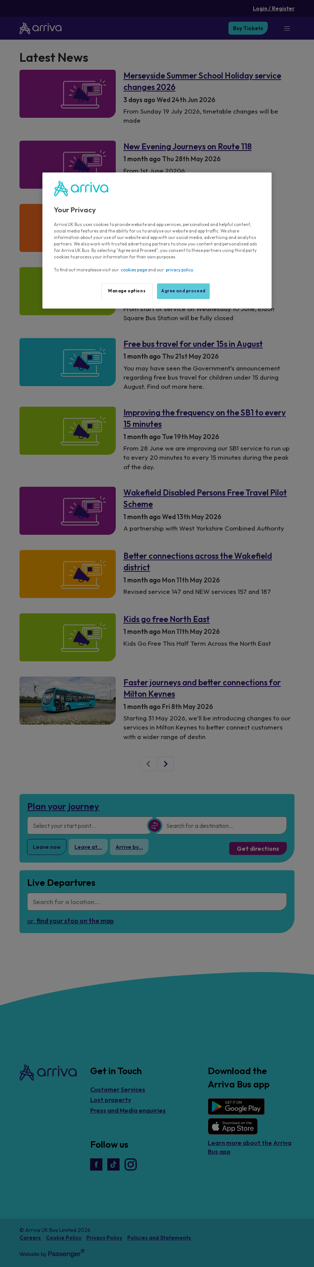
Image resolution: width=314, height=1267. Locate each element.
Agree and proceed (183, 290)
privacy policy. (180, 270)
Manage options (127, 290)
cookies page (134, 270)
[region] (157, 240)
